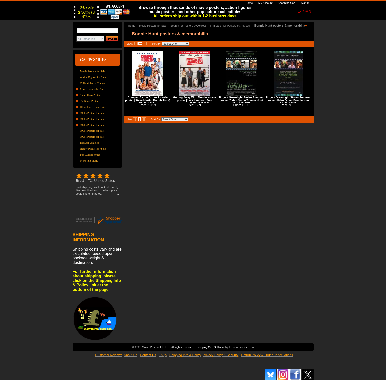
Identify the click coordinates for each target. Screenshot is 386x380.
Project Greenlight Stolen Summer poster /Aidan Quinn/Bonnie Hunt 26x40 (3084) (288, 100)
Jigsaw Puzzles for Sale (93, 148)
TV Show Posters (89, 100)
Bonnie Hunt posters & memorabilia (279, 25)
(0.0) (307, 11)
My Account (265, 2)
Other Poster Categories (93, 106)
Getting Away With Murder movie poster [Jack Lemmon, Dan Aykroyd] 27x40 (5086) (194, 100)
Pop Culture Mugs (90, 154)
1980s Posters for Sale (92, 130)
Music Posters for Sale (92, 88)
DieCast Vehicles (89, 142)
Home (249, 2)
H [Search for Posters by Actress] (230, 25)
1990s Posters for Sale (92, 136)
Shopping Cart (286, 2)
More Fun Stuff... (89, 160)
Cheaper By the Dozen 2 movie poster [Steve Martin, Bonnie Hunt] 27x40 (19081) (147, 100)
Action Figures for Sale (93, 77)
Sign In (304, 2)
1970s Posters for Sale (92, 124)
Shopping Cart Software (210, 346)
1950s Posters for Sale (92, 112)
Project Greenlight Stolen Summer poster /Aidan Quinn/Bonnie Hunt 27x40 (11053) (241, 100)
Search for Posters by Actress (188, 25)
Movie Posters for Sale (92, 71)
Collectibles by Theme (92, 83)
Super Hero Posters (90, 94)
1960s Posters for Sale (92, 118)
